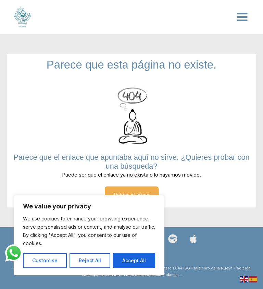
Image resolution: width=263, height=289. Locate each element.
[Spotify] (172, 238)
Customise (45, 260)
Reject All (90, 260)
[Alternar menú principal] (242, 17)
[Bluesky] (193, 238)
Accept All (134, 260)
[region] (89, 235)
